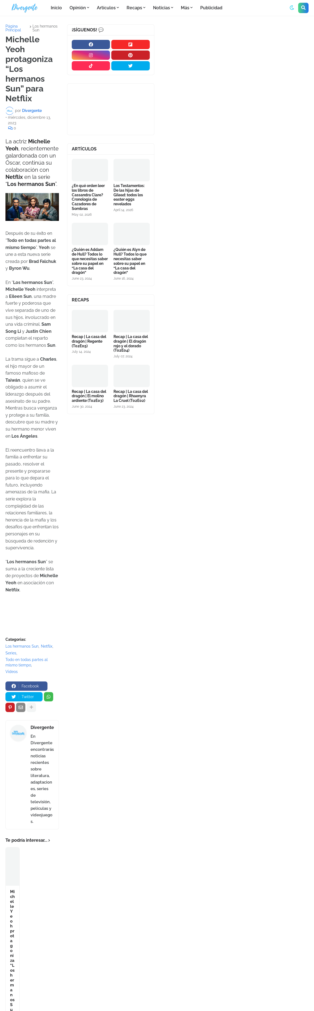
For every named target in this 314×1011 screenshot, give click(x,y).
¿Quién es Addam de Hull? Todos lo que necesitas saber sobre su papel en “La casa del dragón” (90, 261)
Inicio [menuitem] (56, 7)
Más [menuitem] (185, 7)
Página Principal (13, 28)
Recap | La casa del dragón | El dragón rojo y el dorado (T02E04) (130, 343)
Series (10, 653)
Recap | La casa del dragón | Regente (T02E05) (89, 341)
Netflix (46, 646)
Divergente (42, 727)
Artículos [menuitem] (106, 7)
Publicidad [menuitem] (211, 7)
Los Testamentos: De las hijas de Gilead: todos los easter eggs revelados (129, 194)
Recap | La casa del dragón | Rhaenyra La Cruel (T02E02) (130, 396)
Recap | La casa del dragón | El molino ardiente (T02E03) (89, 396)
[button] (292, 8)
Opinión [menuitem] (78, 7)
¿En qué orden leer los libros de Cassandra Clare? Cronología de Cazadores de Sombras (88, 197)
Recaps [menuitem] (134, 7)
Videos (11, 671)
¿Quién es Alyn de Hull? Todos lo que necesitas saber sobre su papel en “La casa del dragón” (129, 261)
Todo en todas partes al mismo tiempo (26, 662)
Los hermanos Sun (45, 28)
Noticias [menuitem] (161, 7)
